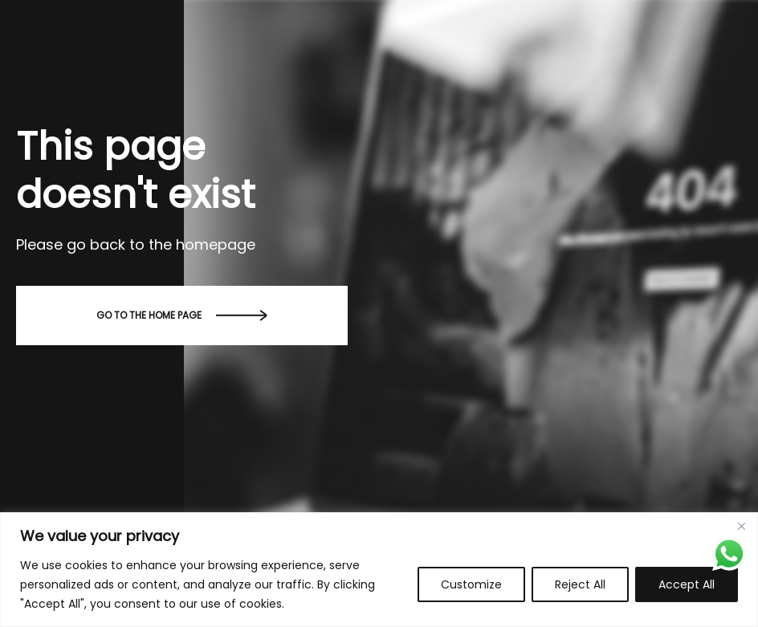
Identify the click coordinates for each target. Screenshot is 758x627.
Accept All (686, 584)
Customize (471, 584)
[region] (379, 569)
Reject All (580, 584)
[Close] (741, 525)
